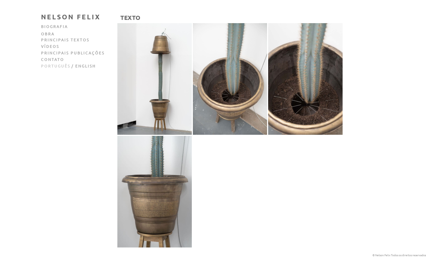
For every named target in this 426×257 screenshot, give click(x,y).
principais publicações (73, 52)
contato (52, 59)
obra (48, 33)
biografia (54, 26)
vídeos (50, 46)
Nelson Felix (71, 17)
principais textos (65, 39)
